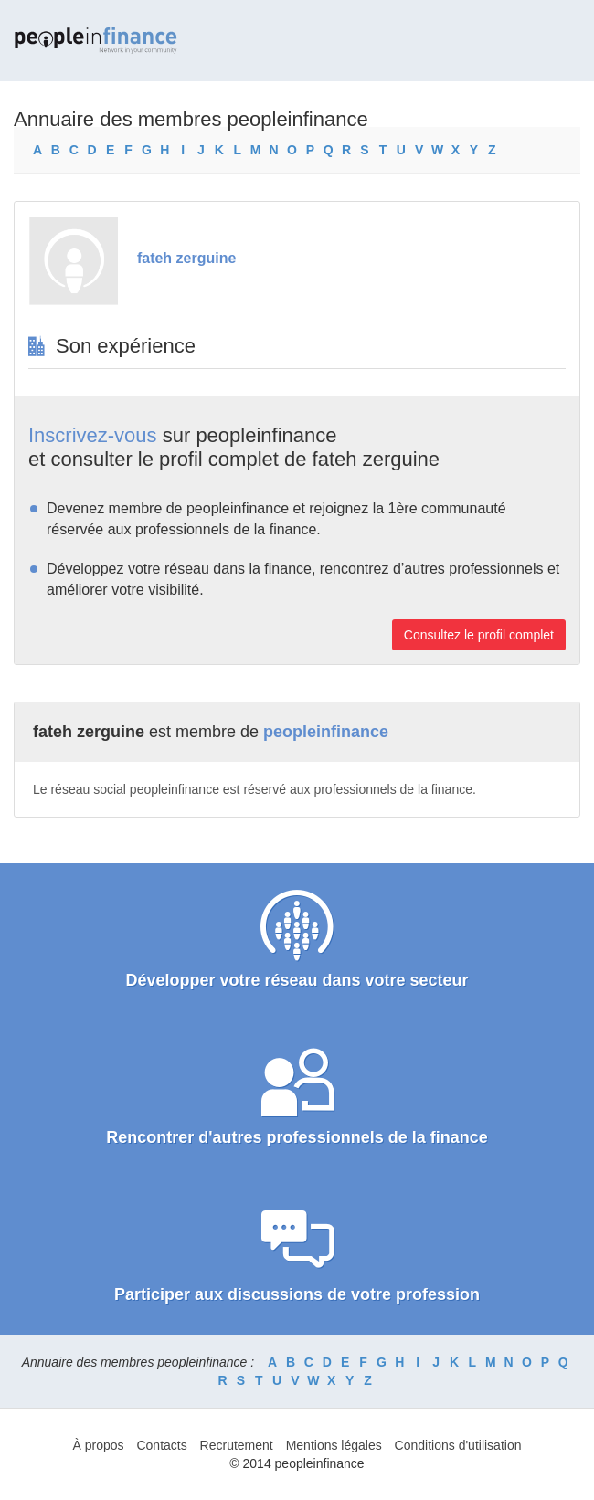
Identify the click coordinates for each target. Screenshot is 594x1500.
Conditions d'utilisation (458, 1445)
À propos (98, 1445)
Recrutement (236, 1445)
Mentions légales (334, 1445)
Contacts (161, 1445)
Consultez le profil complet (479, 635)
